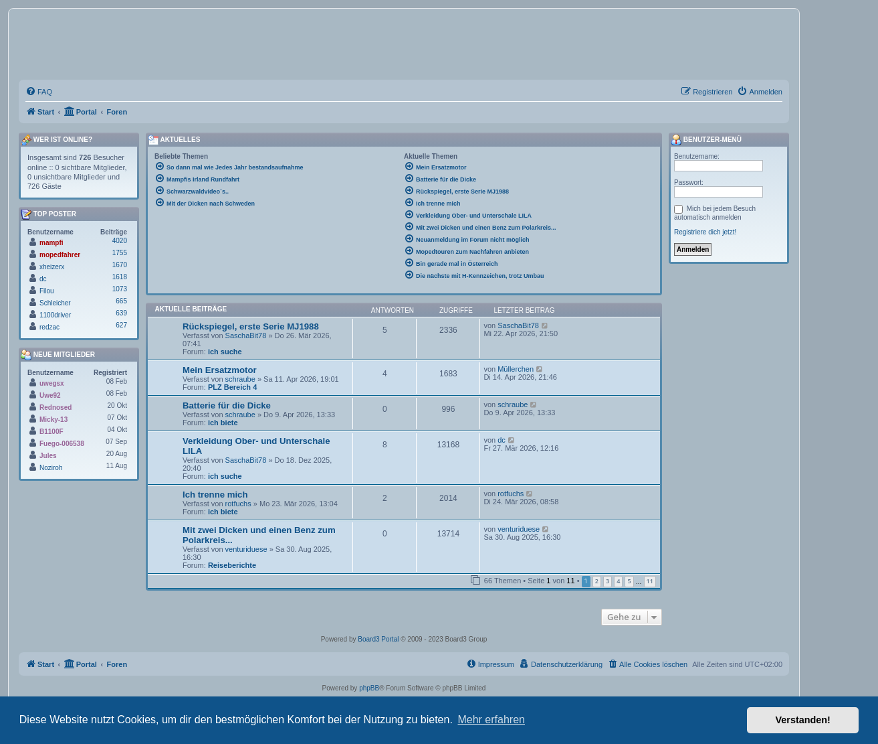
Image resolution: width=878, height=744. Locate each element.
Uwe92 (50, 395)
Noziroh (50, 467)
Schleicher (55, 303)
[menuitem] (38, 92)
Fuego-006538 (61, 443)
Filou (46, 291)
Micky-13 (53, 419)
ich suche (225, 352)
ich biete (223, 423)
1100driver (55, 315)
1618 (119, 277)
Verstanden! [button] (803, 720)
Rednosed (55, 407)
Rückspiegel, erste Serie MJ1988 (251, 326)
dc (502, 440)
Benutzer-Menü (706, 140)
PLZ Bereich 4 (232, 387)
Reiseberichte (232, 565)
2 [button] (596, 581)
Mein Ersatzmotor (220, 370)
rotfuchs (238, 504)
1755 (119, 252)
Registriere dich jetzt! (705, 232)
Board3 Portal (378, 639)
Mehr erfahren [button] (491, 719)
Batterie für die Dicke (227, 405)
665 (121, 301)
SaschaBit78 (246, 335)
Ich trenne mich (215, 495)
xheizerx (51, 267)
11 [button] (650, 581)
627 (121, 325)
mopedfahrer (59, 254)
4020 (119, 240)
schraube (240, 379)
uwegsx (51, 383)
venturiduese (246, 549)
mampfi (51, 242)
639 (121, 313)
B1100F (51, 431)
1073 (119, 289)
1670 (119, 265)
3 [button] (607, 581)
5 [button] (629, 581)
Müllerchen (516, 369)
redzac (49, 327)
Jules (48, 455)
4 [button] (618, 581)
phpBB (369, 688)
